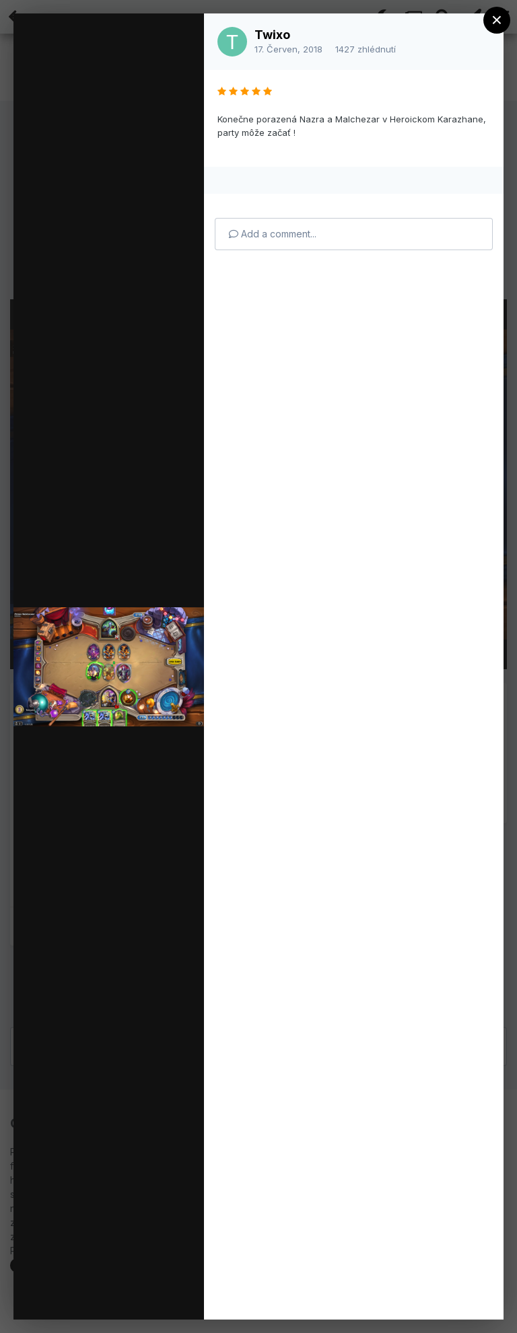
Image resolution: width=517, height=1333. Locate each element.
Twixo (272, 35)
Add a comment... (272, 233)
